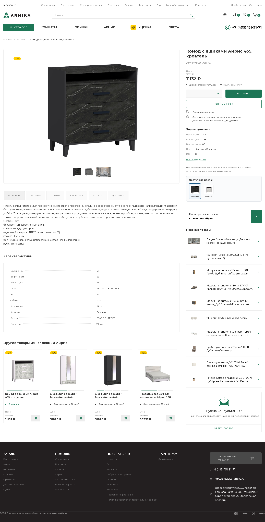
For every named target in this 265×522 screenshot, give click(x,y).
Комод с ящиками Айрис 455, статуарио (21, 395)
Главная (7, 39)
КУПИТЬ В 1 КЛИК (224, 104)
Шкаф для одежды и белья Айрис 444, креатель (108, 397)
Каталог (21, 39)
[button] (201, 85)
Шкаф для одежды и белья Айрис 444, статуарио (63, 397)
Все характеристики (196, 159)
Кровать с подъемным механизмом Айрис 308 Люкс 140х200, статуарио (156, 397)
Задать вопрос (223, 428)
